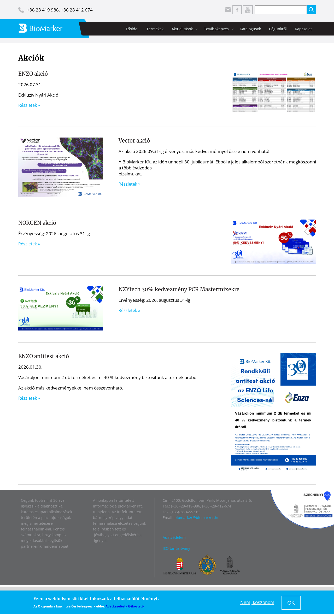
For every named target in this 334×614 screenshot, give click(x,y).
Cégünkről (278, 28)
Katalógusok (250, 28)
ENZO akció (33, 73)
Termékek (155, 28)
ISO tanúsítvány (176, 548)
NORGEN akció (37, 223)
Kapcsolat (303, 28)
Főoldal (132, 28)
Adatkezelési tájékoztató (125, 606)
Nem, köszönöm (257, 602)
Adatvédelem (174, 537)
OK (291, 603)
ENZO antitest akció (43, 356)
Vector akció (134, 140)
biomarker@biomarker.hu (197, 517)
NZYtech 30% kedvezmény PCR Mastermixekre (179, 289)
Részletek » (29, 105)
